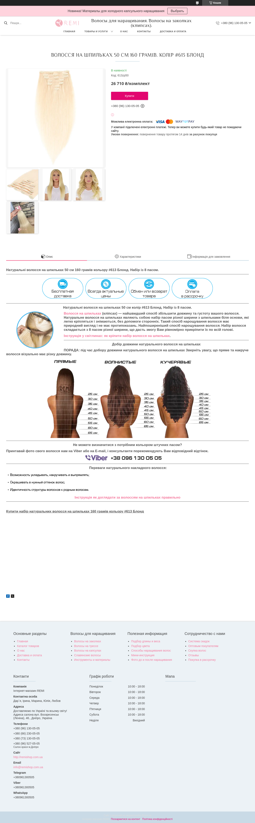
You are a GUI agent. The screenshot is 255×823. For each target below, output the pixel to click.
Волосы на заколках (87, 641)
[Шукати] (5, 23)
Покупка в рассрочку (202, 659)
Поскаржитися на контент (125, 819)
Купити (129, 96)
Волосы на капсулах (87, 650)
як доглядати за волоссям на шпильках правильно (136, 497)
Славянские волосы (87, 655)
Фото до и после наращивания (151, 659)
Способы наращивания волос (151, 650)
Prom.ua (146, 815)
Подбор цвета (140, 646)
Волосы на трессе (86, 646)
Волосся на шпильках (82, 313)
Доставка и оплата (173, 31)
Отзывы (193, 655)
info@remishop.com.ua (28, 767)
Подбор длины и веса (145, 641)
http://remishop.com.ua (28, 757)
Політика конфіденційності (157, 819)
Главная (69, 31)
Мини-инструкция (142, 655)
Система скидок (199, 641)
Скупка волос (197, 650)
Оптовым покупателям (203, 646)
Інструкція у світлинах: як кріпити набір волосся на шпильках (117, 336)
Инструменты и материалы (92, 659)
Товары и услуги (96, 31)
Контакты (144, 31)
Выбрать (177, 11)
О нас (124, 31)
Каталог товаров (28, 646)
